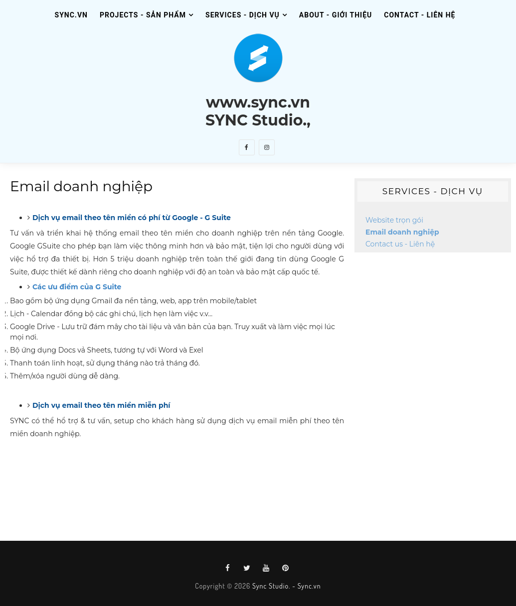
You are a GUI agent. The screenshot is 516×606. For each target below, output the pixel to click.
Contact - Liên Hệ (419, 15)
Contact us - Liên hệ (400, 244)
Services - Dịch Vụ (242, 15)
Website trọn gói (394, 220)
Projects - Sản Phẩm (143, 15)
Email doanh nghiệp (402, 232)
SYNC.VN (71, 15)
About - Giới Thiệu (335, 15)
